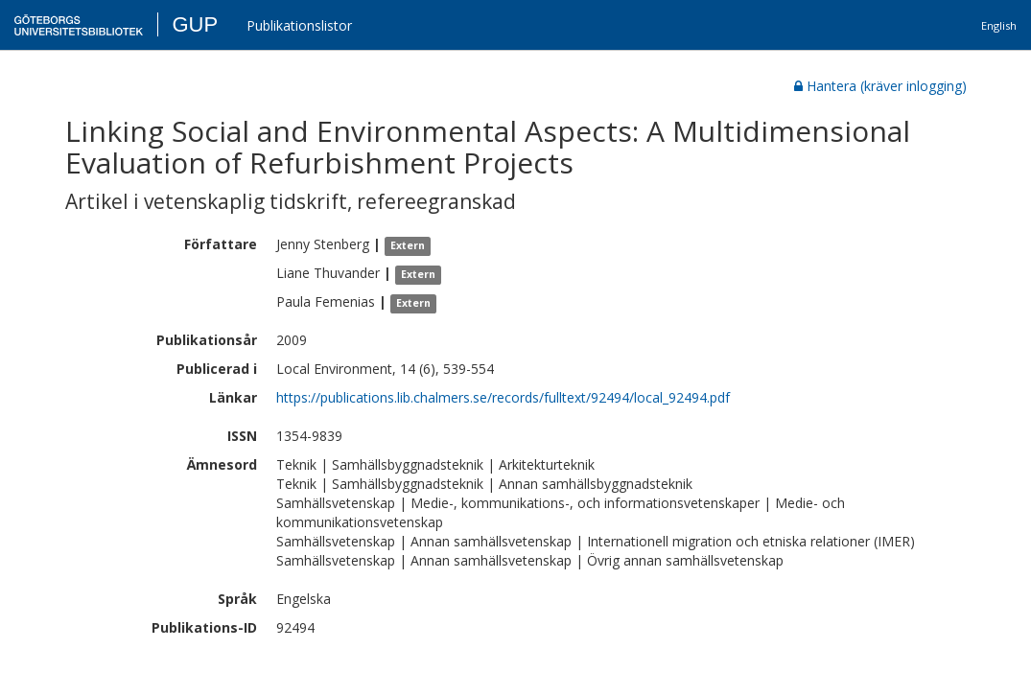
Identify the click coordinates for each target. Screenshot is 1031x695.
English (999, 25)
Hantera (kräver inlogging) (880, 86)
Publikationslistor (299, 25)
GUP (195, 24)
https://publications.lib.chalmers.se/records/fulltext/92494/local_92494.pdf (503, 397)
